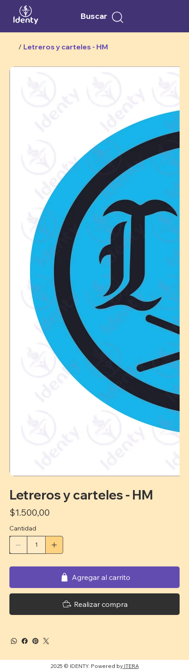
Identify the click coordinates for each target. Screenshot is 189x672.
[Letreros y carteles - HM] (65, 46)
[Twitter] (46, 641)
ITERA (131, 666)
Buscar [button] (94, 16)
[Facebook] (24, 641)
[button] (117, 17)
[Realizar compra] (94, 604)
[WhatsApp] (13, 641)
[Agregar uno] (54, 545)
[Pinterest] (35, 641)
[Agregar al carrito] (94, 577)
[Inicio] (13, 46)
